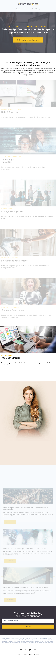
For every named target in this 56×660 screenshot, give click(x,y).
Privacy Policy (27, 654)
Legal (18, 654)
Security (36, 654)
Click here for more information (28, 40)
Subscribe (16, 626)
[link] (28, 3)
